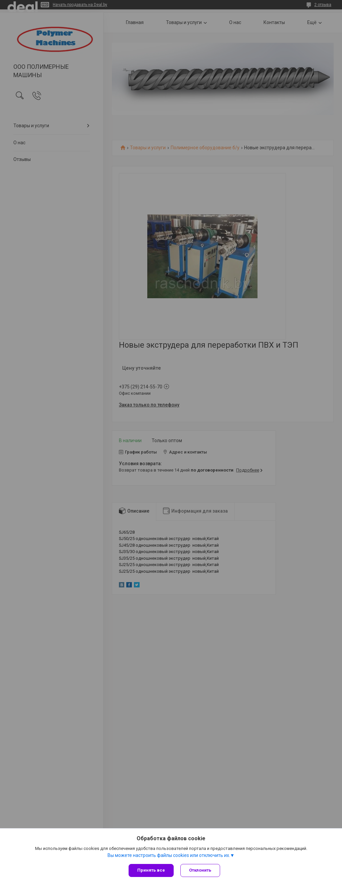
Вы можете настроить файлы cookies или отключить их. (169, 855)
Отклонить (200, 870)
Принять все (151, 870)
